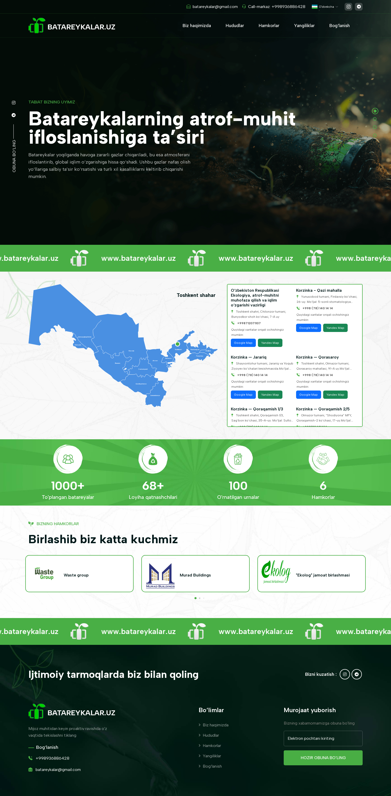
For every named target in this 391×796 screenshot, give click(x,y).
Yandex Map (270, 343)
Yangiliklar (304, 25)
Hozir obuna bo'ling (323, 757)
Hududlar (235, 25)
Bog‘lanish (339, 25)
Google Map (243, 343)
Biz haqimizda (197, 25)
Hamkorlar (269, 25)
